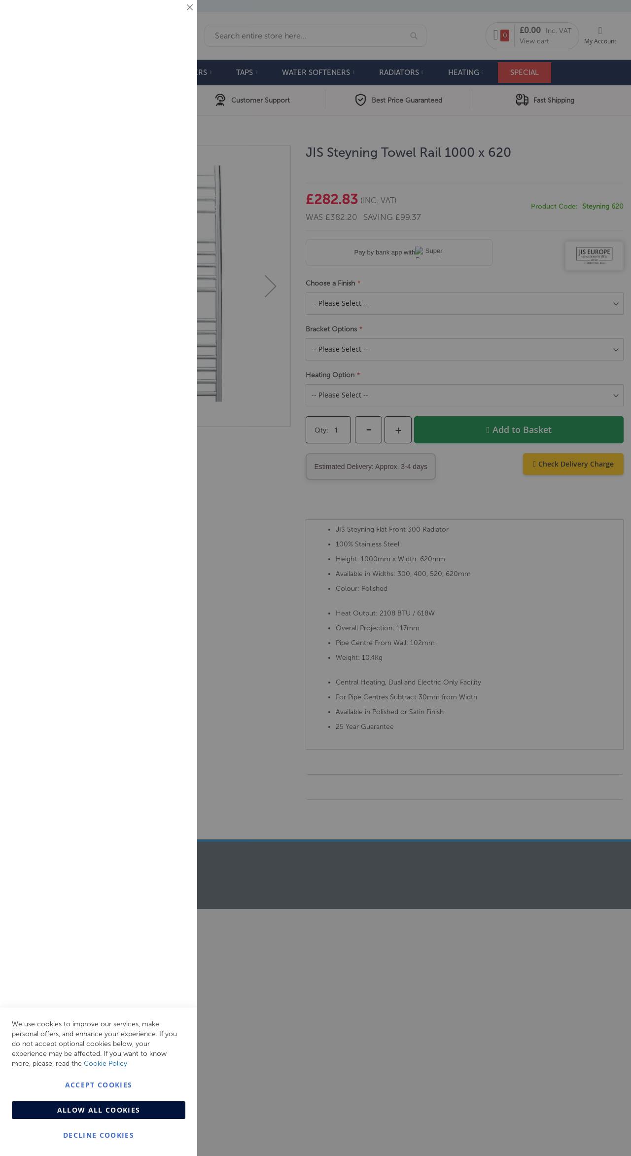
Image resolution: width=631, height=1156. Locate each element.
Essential (170, 19)
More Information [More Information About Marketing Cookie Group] (158, 205)
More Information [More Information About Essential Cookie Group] (158, 81)
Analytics (170, 248)
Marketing (170, 124)
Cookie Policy (105, 1063)
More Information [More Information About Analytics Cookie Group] (158, 300)
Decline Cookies (98, 1135)
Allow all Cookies (98, 1110)
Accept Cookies (99, 1084)
